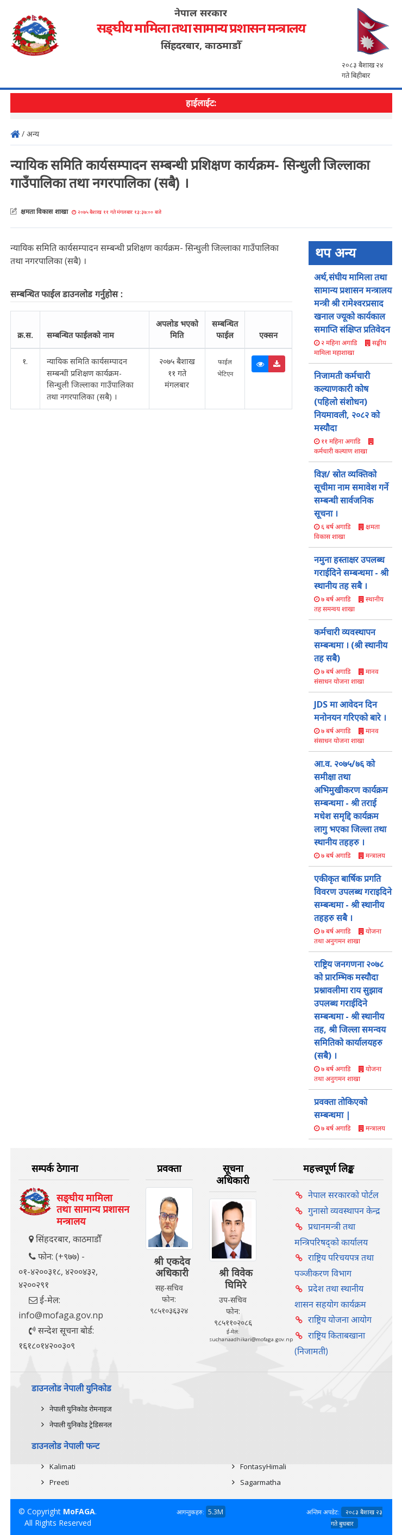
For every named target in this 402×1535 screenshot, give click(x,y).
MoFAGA (79, 1511)
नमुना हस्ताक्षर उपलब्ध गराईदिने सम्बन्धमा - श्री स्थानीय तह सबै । (351, 573)
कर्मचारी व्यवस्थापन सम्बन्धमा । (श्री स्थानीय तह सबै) (350, 645)
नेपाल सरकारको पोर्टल (343, 1195)
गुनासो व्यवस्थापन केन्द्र (344, 1211)
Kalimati (62, 1466)
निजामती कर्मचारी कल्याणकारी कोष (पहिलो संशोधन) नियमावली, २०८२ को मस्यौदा (347, 402)
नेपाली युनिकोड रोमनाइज (80, 1409)
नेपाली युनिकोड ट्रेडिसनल (80, 1424)
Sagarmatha (260, 1482)
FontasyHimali (263, 1466)
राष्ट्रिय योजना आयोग (340, 1319)
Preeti (59, 1482)
